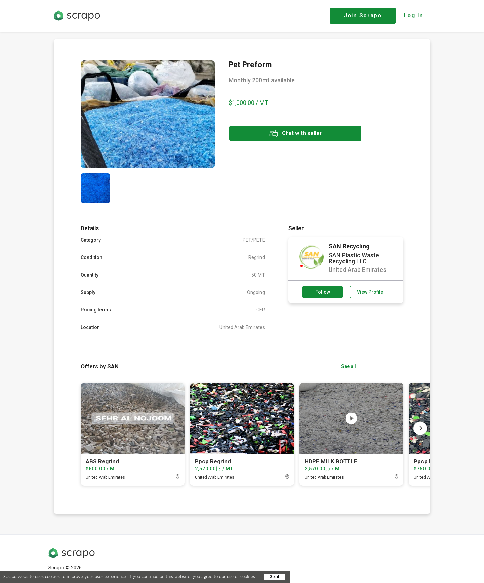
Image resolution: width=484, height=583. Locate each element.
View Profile (370, 292)
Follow (322, 292)
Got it (274, 576)
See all (384, 366)
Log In (414, 15)
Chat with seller (288, 134)
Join (363, 15)
